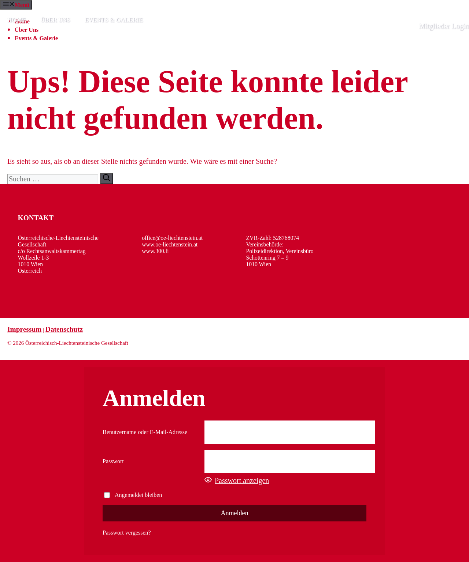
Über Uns (55, 20)
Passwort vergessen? (127, 532)
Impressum (24, 329)
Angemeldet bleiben (133, 495)
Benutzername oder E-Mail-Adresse (145, 432)
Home (16, 20)
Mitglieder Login (444, 26)
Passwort (113, 461)
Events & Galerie (114, 20)
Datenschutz (64, 329)
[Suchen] (106, 178)
